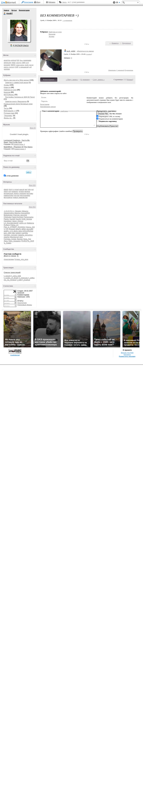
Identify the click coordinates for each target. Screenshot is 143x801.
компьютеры (9, 195)
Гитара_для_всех (21, 259)
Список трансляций (12, 273)
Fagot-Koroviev (17, 217)
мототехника (25, 195)
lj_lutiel (19, 280)
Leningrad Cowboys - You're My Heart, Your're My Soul (17, 141)
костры (17, 195)
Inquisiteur (8, 221)
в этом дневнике (12, 176)
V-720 (6, 229)
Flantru (6, 219)
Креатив (7, 92)
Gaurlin (18, 219)
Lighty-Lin (22, 223)
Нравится (115, 43)
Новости (7, 87)
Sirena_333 (30, 227)
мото (13, 65)
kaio (13, 233)
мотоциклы (8, 197)
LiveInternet (9, 2)
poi (32, 189)
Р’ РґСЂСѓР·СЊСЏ (21, 46)
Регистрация (28, 2)
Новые (129, 79)
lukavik (18, 233)
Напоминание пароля (48, 107)
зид (23, 62)
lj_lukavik (7, 276)
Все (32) (32, 185)
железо (27, 191)
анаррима (27, 60)
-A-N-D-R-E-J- (9, 211)
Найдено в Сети (10, 90)
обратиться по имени (85, 51)
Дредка (20, 239)
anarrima (7, 60)
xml (9, 191)
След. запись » (99, 79)
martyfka (24, 233)
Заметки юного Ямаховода (15, 102)
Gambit (12, 219)
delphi (6, 189)
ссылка (88, 54)
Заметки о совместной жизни (16, 83)
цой (30, 67)
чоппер (7, 69)
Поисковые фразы (24, 305)
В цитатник (129, 70)
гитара (21, 191)
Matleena (30, 223)
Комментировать (48, 79)
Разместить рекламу (127, 356)
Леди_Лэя (27, 239)
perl (26, 189)
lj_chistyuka (23, 278)
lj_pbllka (31, 278)
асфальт (14, 191)
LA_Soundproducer (11, 223)
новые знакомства (20, 197)
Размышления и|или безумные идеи (18, 104)
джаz (14, 63)
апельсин (7, 63)
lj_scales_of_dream (11, 278)
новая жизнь (20, 65)
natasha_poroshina (25, 235)
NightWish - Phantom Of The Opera (18, 147)
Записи (6, 10)
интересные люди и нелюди (15, 193)
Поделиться (126, 43)
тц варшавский (24, 67)
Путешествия (9, 113)
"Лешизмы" (8, 116)
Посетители (22, 303)
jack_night (7, 233)
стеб (16, 67)
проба (27, 65)
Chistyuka (7, 217)
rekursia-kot (14, 237)
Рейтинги (51, 2)
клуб (27, 62)
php (29, 189)
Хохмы (6, 85)
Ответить (112, 70)
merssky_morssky (10, 235)
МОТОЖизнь (9, 95)
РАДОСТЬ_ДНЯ (27, 241)
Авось (64, 2)
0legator (18, 211)
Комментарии (24, 10)
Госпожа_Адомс (10, 239)
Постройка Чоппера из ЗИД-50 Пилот (20, 97)
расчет (31, 65)
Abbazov (25, 211)
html (10, 189)
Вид (118, 3)
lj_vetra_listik (16, 276)
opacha (6, 237)
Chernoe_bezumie (20, 215)
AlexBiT (5, 14)
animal (13, 60)
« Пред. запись (72, 79)
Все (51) (32, 207)
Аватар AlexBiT (18, 30)
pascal (21, 189)
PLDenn (7, 225)
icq (17, 60)
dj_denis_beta (16, 231)
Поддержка (114, 2)
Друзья (14, 10)
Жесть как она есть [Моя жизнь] (16, 80)
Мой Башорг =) (10, 111)
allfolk (23, 229)
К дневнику (85, 79)
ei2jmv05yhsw (27, 231)
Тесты (6, 108)
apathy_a (7, 231)
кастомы (29, 193)
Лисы (6, 241)
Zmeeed (12, 229)
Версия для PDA (127, 353)
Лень (21, 60)
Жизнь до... (8, 118)
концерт (7, 65)
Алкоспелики (9, 259)
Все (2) (33, 128)
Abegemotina (9, 213)
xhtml (6, 191)
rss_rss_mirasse (10, 280)
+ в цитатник (67, 20)
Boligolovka (8, 215)
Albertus (17, 213)
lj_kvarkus (26, 280)
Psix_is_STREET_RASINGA (14, 227)
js (13, 189)
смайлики (64, 111)
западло (18, 62)
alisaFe (18, 229)
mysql (16, 189)
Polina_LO (14, 225)
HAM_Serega (27, 219)
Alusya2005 (25, 213)
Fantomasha (28, 217)
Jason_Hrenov (17, 221)
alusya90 (29, 229)
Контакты (127, 354)
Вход (38, 2)
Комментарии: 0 (19, 144)
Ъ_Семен (7, 243)
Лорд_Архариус (14, 241)
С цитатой (120, 70)
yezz (21, 237)
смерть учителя (9, 67)
